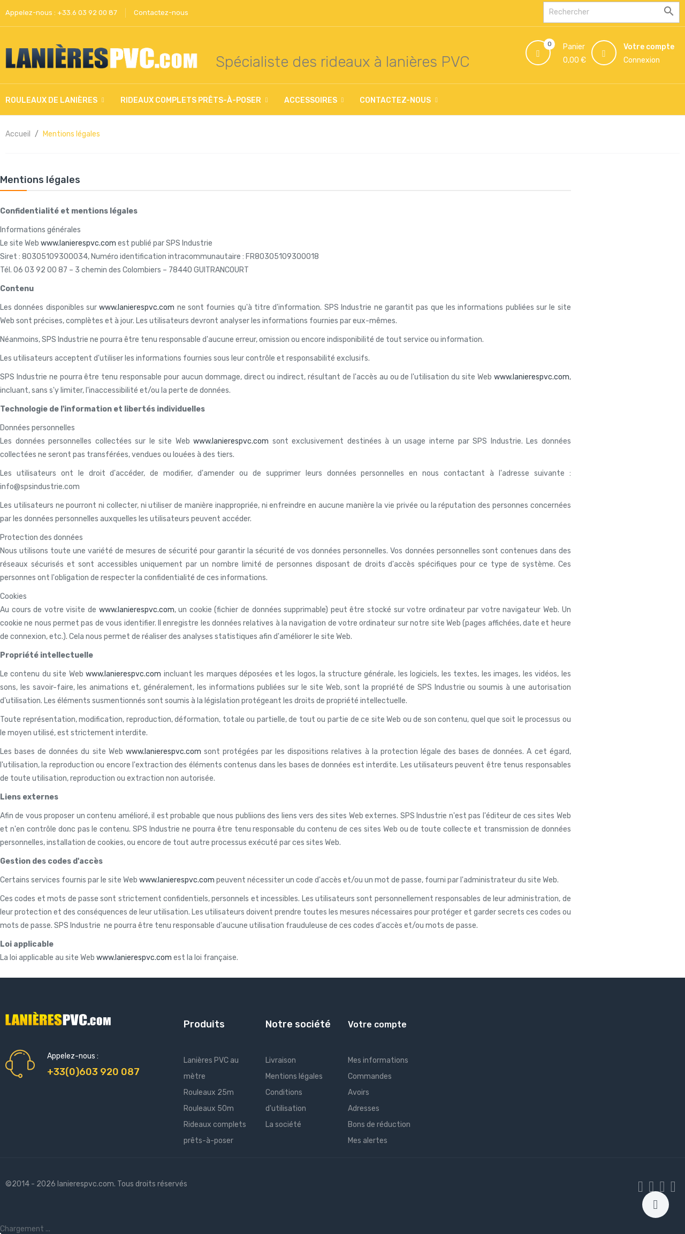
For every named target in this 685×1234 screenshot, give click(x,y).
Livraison (280, 1060)
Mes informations (378, 1060)
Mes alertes (367, 1140)
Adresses (363, 1108)
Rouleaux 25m (209, 1092)
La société (283, 1124)
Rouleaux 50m (209, 1108)
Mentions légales (294, 1076)
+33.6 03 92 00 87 (87, 13)
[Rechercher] (611, 12)
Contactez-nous (161, 13)
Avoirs (358, 1092)
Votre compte (377, 1024)
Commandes (370, 1076)
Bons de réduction (379, 1124)
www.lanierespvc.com (78, 243)
